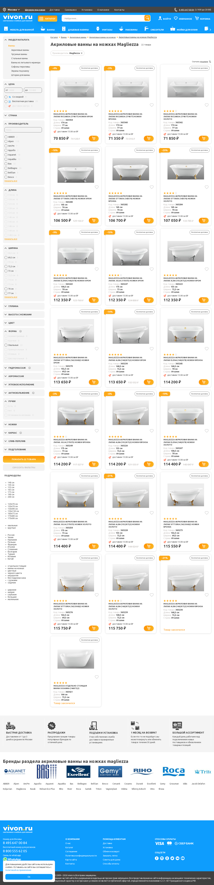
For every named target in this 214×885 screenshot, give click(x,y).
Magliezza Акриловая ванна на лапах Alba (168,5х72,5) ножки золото (126, 616)
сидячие (12, 582)
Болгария (12, 551)
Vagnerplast (179, 800)
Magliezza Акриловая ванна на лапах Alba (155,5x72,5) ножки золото (126, 533)
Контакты (119, 10)
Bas (85, 795)
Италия (11, 547)
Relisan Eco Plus (103, 800)
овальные (13, 525)
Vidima (195, 800)
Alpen (19, 795)
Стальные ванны (19, 58)
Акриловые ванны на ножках (105, 37)
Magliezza (72, 800)
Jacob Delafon (37, 800)
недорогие (13, 575)
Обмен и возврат (111, 851)
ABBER (6, 795)
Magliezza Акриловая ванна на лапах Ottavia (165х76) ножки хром (72, 200)
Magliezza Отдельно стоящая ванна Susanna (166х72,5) (72, 698)
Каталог (54, 37)
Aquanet (58, 795)
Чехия (10, 537)
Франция (12, 544)
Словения (12, 549)
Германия (12, 540)
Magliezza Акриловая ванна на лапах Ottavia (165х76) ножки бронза (126, 200)
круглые (12, 528)
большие (12, 597)
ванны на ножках (16, 568)
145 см (11, 485)
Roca (141, 800)
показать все (10, 181)
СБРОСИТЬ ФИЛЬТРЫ (23, 467)
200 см (11, 497)
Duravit (165, 795)
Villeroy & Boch (11, 805)
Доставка (55, 10)
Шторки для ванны (20, 75)
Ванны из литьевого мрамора (25, 62)
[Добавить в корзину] (94, 139)
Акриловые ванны (20, 50)
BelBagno (97, 795)
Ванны (11, 46)
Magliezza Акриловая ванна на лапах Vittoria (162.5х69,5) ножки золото (73, 616)
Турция (11, 554)
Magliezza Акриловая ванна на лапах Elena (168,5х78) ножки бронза (181, 367)
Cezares (151, 795)
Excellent (178, 795)
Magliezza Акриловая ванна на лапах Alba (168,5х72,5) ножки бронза (181, 616)
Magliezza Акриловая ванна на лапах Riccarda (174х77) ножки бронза (126, 117)
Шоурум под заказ (35, 10)
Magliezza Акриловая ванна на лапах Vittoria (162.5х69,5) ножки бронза (182, 533)
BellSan (112, 795)
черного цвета (15, 573)
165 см (11, 490)
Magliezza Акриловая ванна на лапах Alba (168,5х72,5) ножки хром (126, 367)
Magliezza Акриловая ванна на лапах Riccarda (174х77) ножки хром (72, 117)
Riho (119, 800)
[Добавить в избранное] (96, 105)
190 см (11, 494)
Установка (87, 10)
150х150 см (13, 511)
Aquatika (73, 795)
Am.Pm (31, 795)
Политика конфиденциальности (81, 855)
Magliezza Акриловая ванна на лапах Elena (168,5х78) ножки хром (72, 283)
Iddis (22, 800)
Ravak (86, 800)
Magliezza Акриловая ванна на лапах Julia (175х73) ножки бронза (72, 450)
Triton (164, 800)
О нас (68, 843)
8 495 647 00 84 (16, 843)
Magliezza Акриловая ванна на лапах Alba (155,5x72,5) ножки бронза (126, 450)
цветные (12, 571)
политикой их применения (18, 870)
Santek (152, 800)
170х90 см (13, 518)
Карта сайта (71, 859)
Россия (11, 535)
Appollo (44, 795)
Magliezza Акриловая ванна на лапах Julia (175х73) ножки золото (72, 533)
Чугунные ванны (19, 54)
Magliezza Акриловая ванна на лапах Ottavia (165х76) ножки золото (181, 200)
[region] (23, 157)
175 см (11, 492)
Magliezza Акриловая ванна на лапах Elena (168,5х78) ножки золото (181, 450)
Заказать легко (110, 855)
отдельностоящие (17, 566)
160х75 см (13, 513)
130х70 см (13, 506)
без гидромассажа (17, 578)
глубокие (12, 594)
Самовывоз (71, 10)
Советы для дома (111, 859)
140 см (11, 482)
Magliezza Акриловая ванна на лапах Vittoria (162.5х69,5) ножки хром (73, 367)
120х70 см (13, 504)
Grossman (8, 800)
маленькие (13, 599)
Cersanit (137, 795)
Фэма (38, 805)
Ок (29, 877)
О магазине (103, 10)
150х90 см (13, 509)
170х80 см (13, 516)
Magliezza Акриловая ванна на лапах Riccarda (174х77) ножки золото (181, 117)
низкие (11, 592)
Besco (124, 795)
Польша (11, 542)
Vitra (27, 805)
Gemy (192, 795)
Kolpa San (56, 800)
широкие (12, 590)
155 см (11, 487)
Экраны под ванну (20, 71)
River (130, 800)
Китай (11, 559)
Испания (12, 556)
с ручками (12, 580)
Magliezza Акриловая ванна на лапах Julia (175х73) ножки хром (127, 281)
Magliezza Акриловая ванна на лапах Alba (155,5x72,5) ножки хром (181, 283)
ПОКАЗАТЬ (24, 459)
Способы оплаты (111, 864)
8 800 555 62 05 (16, 851)
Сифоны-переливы (20, 67)
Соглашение (71, 851)
